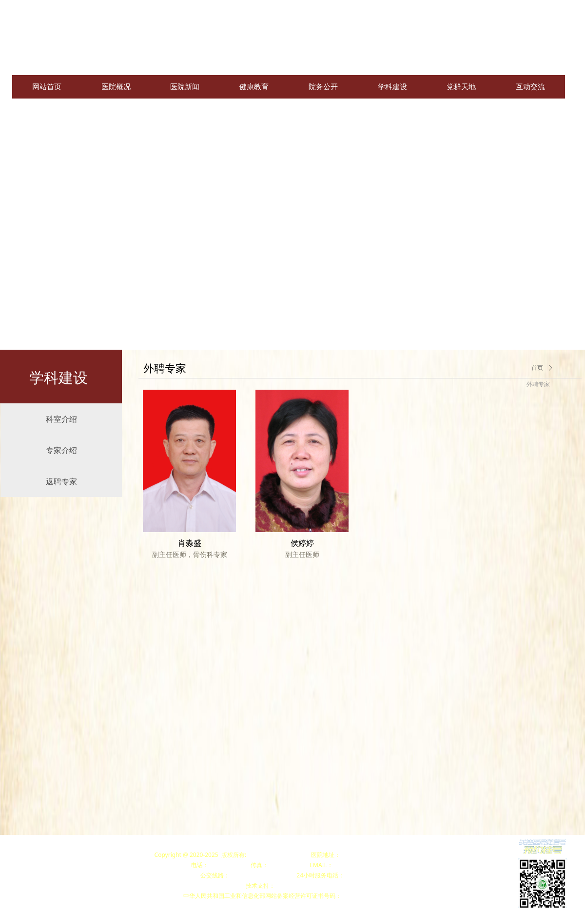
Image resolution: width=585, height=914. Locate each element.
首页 (537, 367)
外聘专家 (538, 384)
